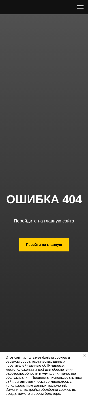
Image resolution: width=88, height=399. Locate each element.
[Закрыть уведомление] (84, 355)
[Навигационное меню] (80, 7)
